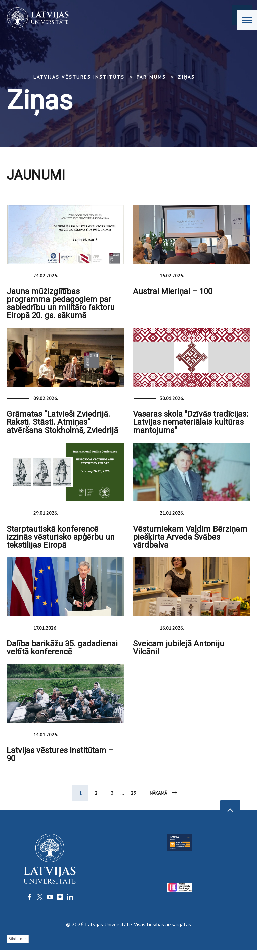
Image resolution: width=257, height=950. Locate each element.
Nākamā (164, 793)
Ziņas (186, 77)
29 (133, 793)
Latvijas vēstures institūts (79, 77)
